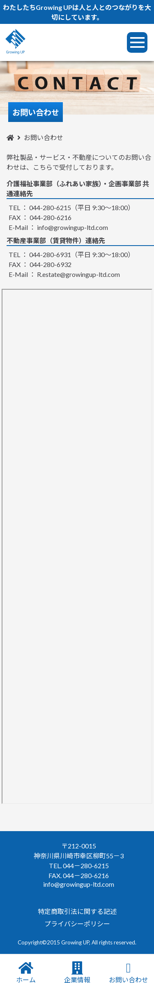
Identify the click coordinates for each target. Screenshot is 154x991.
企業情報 (77, 972)
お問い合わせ (128, 972)
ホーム (26, 972)
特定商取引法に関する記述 (77, 911)
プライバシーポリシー (77, 924)
